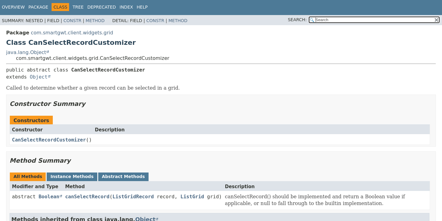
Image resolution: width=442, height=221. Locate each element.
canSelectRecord (87, 197)
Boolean (49, 197)
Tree (77, 7)
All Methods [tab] (28, 176)
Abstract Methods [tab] (123, 176)
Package (38, 7)
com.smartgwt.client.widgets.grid (72, 33)
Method (95, 20)
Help (142, 7)
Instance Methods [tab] (71, 176)
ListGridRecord (133, 197)
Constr (72, 20)
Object (39, 77)
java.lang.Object (26, 52)
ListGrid (192, 197)
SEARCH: (297, 19)
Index (126, 7)
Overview (13, 7)
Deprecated (101, 7)
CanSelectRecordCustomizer (49, 140)
